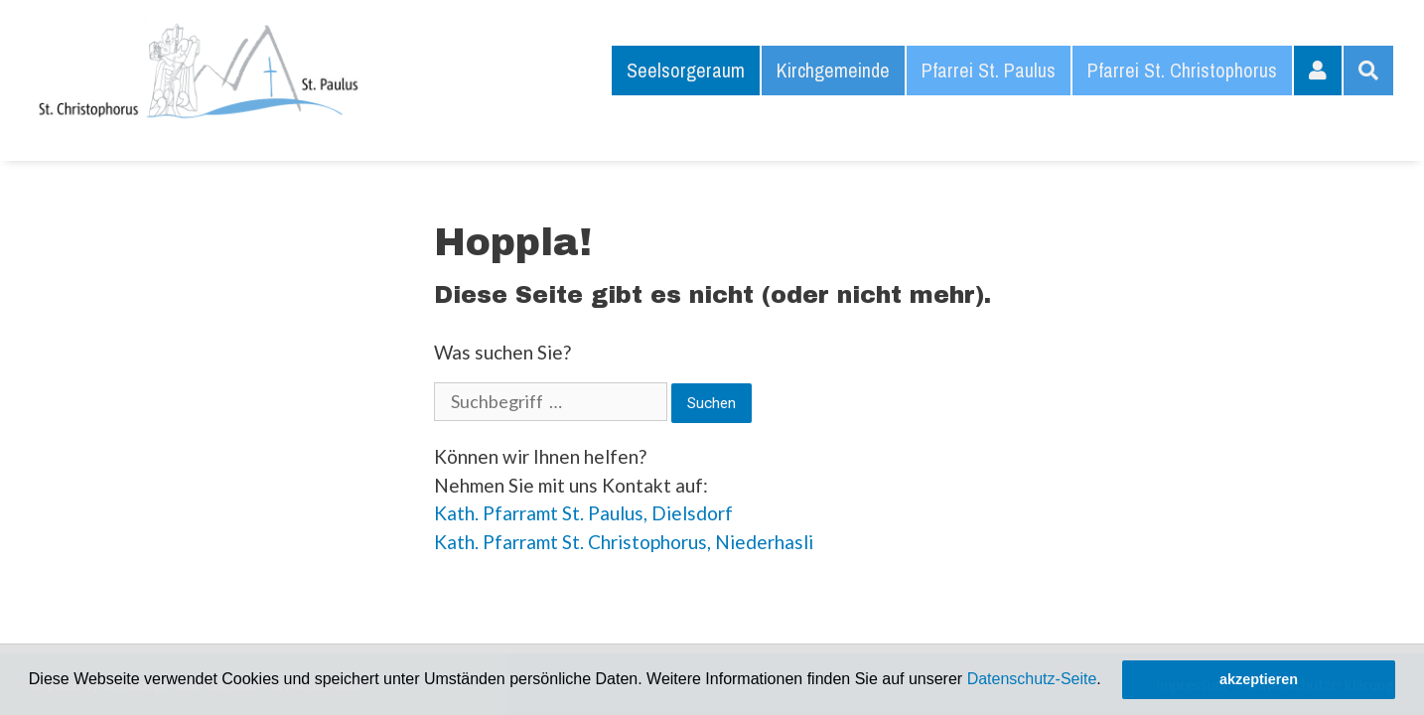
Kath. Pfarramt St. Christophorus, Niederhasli (623, 541)
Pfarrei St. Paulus (989, 70)
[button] (1108, 681)
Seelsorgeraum (686, 70)
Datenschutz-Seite (1032, 678)
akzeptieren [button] (1258, 679)
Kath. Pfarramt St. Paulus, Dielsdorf (583, 512)
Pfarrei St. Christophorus (1182, 70)
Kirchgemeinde (833, 70)
